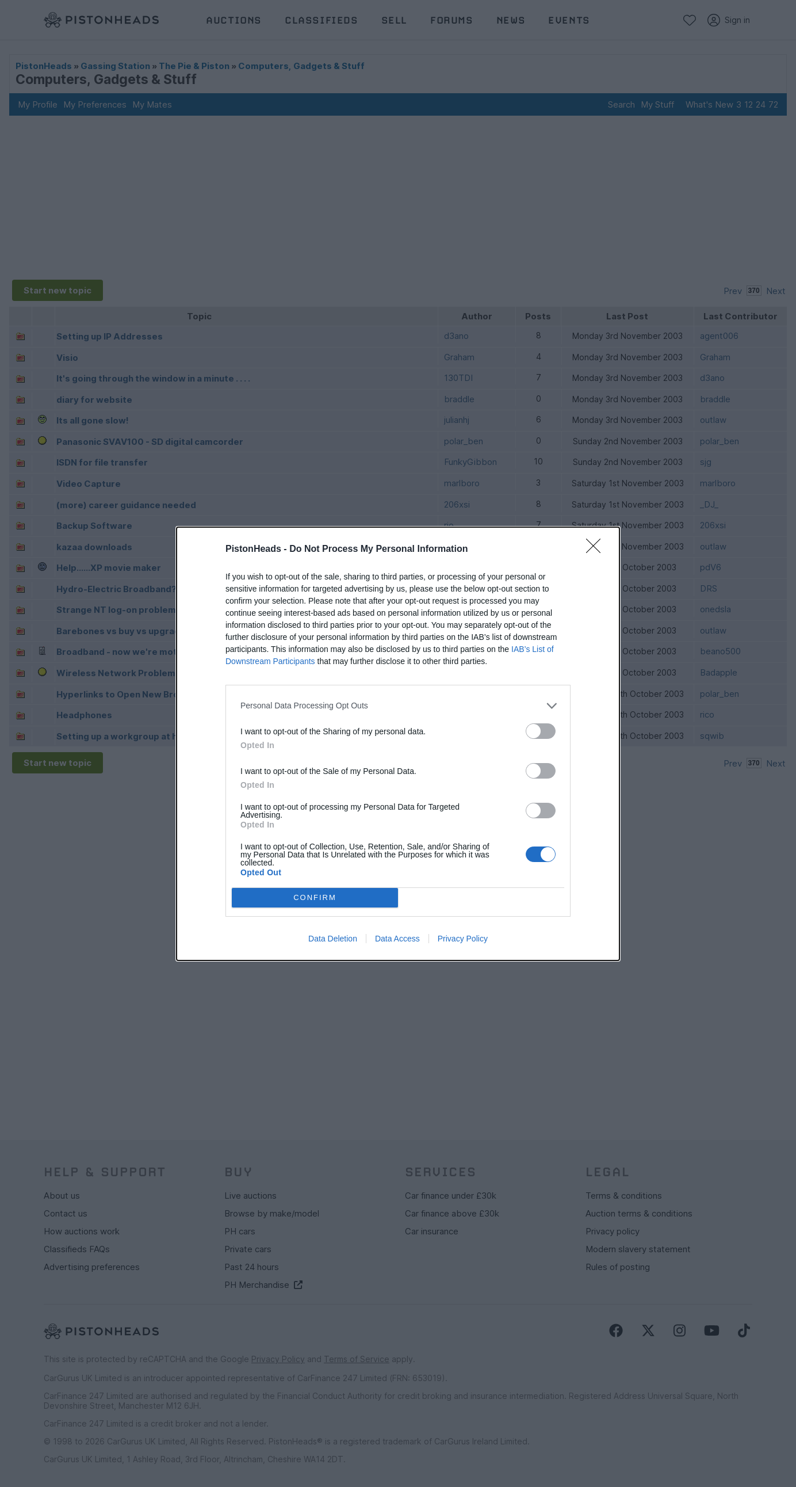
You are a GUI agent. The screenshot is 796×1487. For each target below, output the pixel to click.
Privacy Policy (463, 938)
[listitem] (398, 706)
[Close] (597, 550)
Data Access (397, 938)
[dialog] (398, 743)
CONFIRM (314, 897)
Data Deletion (332, 938)
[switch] (541, 731)
